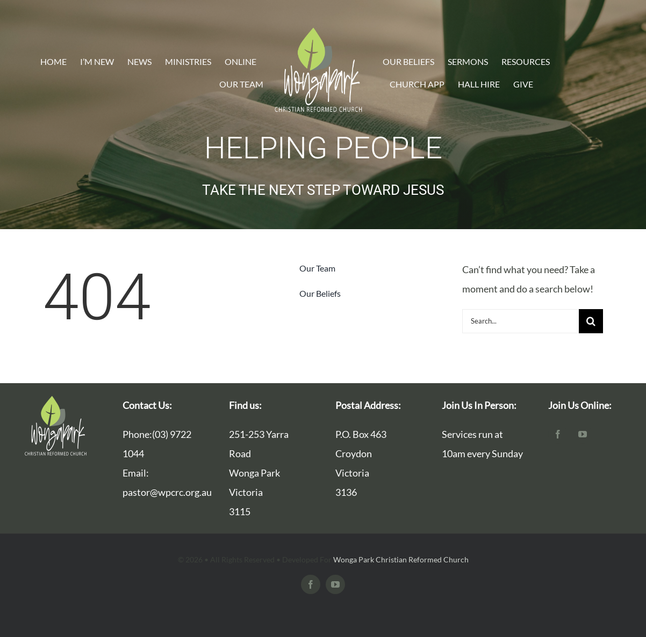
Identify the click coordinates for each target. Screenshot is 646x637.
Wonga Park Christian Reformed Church (401, 559)
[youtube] (582, 434)
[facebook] (558, 434)
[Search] (591, 321)
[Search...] (520, 321)
